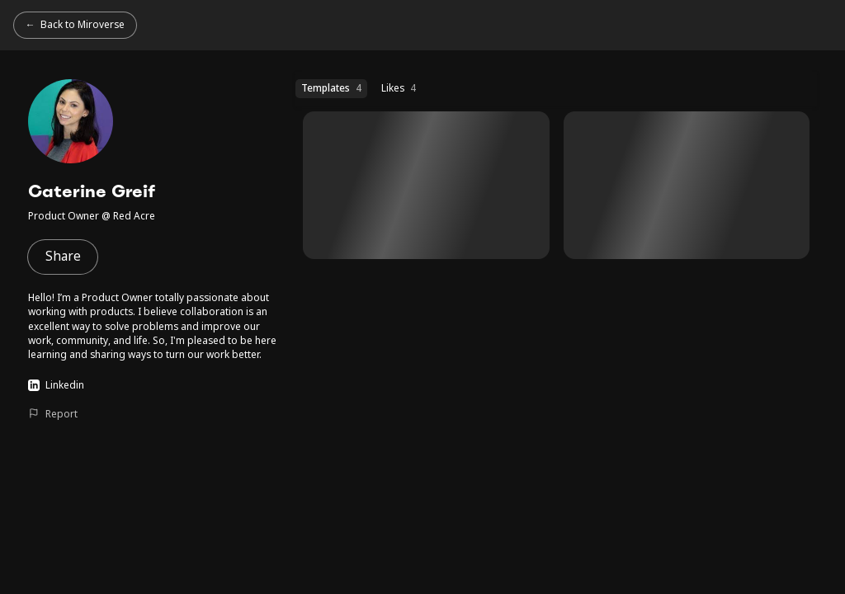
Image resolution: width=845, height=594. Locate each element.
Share (63, 256)
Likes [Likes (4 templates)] (398, 88)
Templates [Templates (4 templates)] (331, 88)
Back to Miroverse (82, 24)
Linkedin (55, 384)
